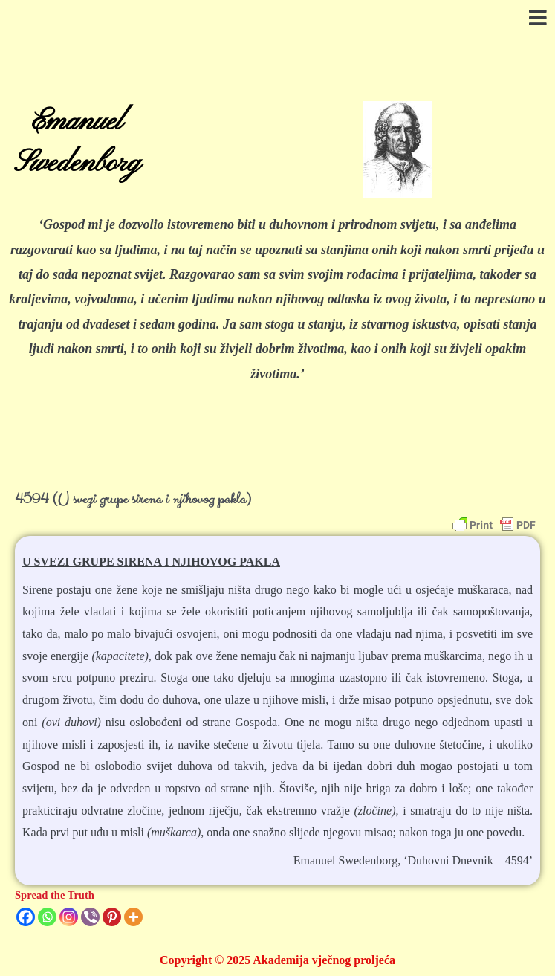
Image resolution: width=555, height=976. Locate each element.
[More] (133, 917)
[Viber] (90, 917)
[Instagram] (68, 917)
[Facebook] (25, 917)
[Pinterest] (112, 917)
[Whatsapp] (47, 917)
